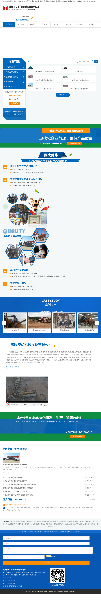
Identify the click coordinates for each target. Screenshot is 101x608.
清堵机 (18, 399)
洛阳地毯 (76, 399)
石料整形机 (64, 428)
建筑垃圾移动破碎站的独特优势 (13, 371)
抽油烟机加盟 (68, 402)
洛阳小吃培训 (20, 402)
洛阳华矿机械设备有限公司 (40, 447)
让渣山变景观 (37, 399)
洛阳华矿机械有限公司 (9, 1)
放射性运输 (36, 402)
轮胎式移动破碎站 (14, 68)
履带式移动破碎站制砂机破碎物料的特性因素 (18, 382)
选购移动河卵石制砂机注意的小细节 (31, 354)
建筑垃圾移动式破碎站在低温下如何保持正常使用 (19, 378)
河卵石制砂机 (14, 58)
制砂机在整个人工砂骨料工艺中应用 (15, 386)
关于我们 (31, 409)
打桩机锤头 (28, 402)
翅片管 (13, 399)
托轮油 (43, 402)
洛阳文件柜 (92, 399)
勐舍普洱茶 (11, 402)
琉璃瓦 (23, 399)
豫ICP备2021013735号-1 (61, 447)
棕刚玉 (93, 402)
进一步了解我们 (15, 319)
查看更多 (14, 78)
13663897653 (87, 9)
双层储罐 (29, 399)
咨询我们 (14, 95)
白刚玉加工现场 (89, 272)
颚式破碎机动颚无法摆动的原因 (65, 354)
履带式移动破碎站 (14, 63)
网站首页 (24, 409)
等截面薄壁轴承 (58, 402)
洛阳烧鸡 (87, 402)
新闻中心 (39, 409)
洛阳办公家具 (54, 399)
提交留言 (37, 430)
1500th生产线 (14, 272)
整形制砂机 (14, 73)
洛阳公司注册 (84, 399)
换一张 (21, 429)
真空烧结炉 (45, 399)
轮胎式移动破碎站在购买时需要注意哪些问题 (18, 389)
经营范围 (46, 409)
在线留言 (69, 409)
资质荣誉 (54, 409)
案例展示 (62, 409)
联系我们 (77, 409)
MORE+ (47, 349)
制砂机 (57, 423)
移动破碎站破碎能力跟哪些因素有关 (15, 375)
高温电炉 (69, 399)
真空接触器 (49, 402)
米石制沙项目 (64, 272)
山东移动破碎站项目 (39, 272)
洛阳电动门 (62, 399)
